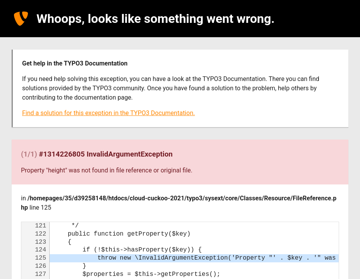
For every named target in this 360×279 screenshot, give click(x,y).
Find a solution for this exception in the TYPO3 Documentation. (108, 113)
